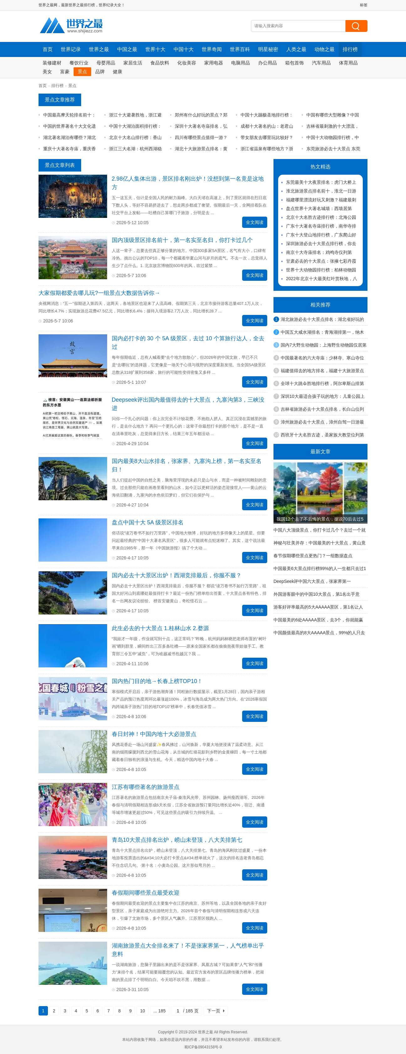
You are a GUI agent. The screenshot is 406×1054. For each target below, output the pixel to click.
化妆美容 (186, 62)
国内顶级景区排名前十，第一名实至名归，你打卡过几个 (182, 240)
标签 (363, 5)
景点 (82, 71)
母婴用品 (105, 62)
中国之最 (127, 49)
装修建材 (52, 62)
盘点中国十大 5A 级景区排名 (148, 522)
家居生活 (132, 62)
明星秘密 (268, 49)
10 (142, 1010)
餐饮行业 (79, 62)
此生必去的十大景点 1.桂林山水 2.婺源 (160, 628)
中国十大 (184, 49)
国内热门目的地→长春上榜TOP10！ (157, 681)
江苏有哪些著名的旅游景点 (146, 787)
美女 (47, 71)
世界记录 (71, 49)
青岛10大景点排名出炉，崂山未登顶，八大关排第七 (177, 840)
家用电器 (213, 62)
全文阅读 (254, 222)
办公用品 (267, 62)
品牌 (100, 71)
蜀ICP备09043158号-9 (203, 1047)
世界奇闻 (212, 49)
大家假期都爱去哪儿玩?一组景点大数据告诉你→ (99, 293)
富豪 (65, 71)
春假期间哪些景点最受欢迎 (146, 893)
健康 (117, 71)
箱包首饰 (294, 62)
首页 (48, 49)
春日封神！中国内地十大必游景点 (154, 734)
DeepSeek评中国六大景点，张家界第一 (312, 581)
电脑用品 (240, 62)
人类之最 (296, 49)
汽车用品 (321, 62)
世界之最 (99, 49)
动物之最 (325, 49)
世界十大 (155, 49)
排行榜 (350, 49)
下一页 (213, 1010)
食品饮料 (159, 62)
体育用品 (348, 62)
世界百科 (240, 49)
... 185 (160, 1010)
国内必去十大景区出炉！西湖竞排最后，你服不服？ (177, 575)
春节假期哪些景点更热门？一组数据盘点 (312, 555)
